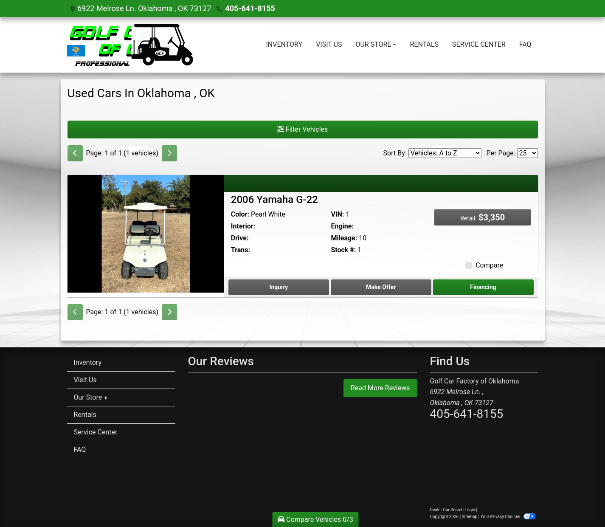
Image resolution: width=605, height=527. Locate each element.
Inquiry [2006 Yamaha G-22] (278, 287)
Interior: (243, 226)
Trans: (240, 250)
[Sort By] (444, 153)
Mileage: (344, 238)
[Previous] (75, 153)
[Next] (169, 153)
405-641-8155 (250, 8)
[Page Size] (527, 153)
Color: (240, 214)
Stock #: (343, 250)
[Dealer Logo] (163, 45)
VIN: (337, 214)
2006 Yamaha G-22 (274, 200)
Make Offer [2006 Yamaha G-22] (381, 287)
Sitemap (470, 516)
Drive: (240, 238)
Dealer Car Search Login (453, 509)
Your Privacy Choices (508, 516)
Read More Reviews (380, 388)
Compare (489, 265)
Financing (483, 287)
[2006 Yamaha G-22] (146, 233)
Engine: (342, 226)
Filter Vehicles (302, 129)
